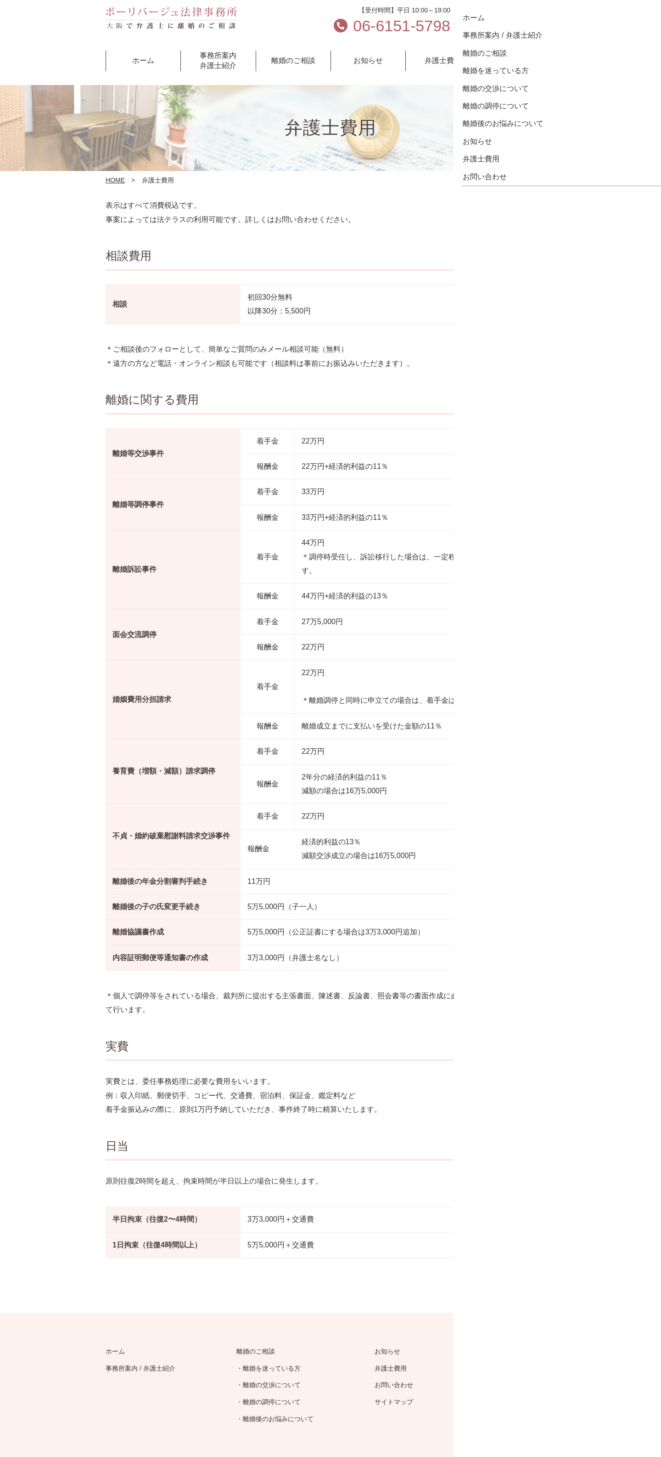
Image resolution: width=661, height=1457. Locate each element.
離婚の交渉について (272, 1385)
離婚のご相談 (255, 1351)
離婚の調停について (272, 1402)
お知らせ (387, 1351)
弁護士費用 (391, 1368)
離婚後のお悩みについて (278, 1419)
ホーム (115, 1351)
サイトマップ (394, 1402)
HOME (115, 180)
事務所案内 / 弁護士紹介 (140, 1368)
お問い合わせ (506, 21)
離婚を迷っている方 (272, 1368)
